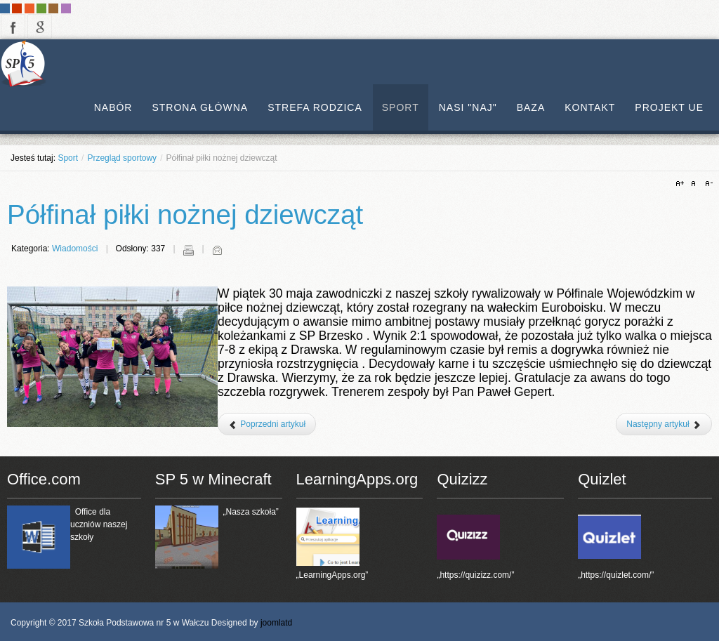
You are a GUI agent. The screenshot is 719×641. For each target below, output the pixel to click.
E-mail (217, 250)
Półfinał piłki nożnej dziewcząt (185, 214)
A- (707, 184)
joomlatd (276, 623)
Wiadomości (75, 248)
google (39, 26)
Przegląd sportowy (122, 158)
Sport (68, 158)
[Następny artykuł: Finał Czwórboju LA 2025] (664, 424)
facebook (13, 26)
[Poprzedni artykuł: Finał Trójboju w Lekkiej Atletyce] (267, 424)
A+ (681, 184)
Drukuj (188, 250)
